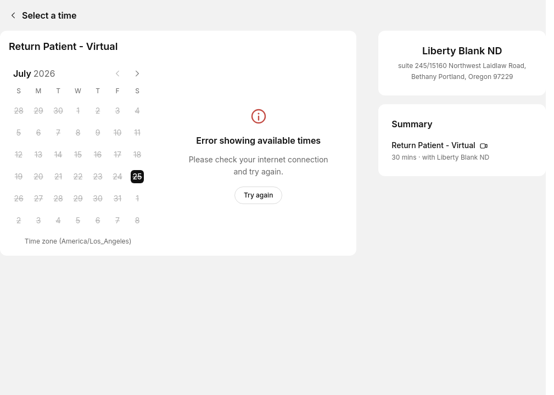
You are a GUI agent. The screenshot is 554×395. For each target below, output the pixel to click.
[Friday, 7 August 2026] (117, 220)
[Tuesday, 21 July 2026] (58, 176)
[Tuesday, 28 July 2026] (58, 198)
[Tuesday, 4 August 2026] (58, 220)
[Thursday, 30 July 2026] (97, 198)
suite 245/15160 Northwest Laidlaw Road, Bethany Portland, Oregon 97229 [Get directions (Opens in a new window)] (462, 71)
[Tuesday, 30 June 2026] (58, 110)
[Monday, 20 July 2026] (38, 176)
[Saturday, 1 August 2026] (137, 198)
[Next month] (137, 73)
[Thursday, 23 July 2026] (97, 176)
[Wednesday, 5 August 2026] (78, 220)
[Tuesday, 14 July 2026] (58, 154)
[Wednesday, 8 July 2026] (78, 132)
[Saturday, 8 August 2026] (137, 220)
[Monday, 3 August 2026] (38, 220)
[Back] (11, 15)
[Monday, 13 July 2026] (38, 154)
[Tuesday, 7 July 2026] (58, 132)
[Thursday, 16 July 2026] (97, 154)
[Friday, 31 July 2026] (117, 198)
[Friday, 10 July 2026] (117, 132)
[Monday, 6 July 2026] (38, 132)
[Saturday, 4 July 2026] (137, 110)
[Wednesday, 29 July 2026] (78, 198)
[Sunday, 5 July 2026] (18, 132)
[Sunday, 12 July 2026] (18, 154)
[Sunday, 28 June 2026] (18, 110)
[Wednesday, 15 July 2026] (78, 154)
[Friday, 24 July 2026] (117, 176)
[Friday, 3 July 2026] (117, 110)
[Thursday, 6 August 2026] (97, 220)
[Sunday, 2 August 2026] (18, 220)
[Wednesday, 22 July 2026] (78, 176)
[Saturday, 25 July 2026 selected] (137, 176)
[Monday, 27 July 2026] (38, 198)
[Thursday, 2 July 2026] (97, 110)
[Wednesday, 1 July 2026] (78, 110)
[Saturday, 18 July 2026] (137, 154)
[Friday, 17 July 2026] (117, 154)
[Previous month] (117, 73)
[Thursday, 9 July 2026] (97, 132)
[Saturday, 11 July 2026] (137, 132)
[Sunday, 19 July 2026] (18, 176)
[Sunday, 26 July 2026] (18, 198)
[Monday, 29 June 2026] (38, 110)
